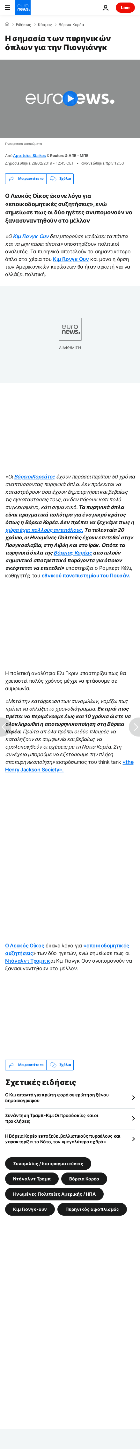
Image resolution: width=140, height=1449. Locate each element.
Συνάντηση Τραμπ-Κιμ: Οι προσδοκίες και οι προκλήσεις (51, 1118)
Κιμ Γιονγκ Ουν (31, 236)
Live (125, 7)
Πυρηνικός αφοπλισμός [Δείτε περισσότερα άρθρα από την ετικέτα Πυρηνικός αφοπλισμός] (92, 1209)
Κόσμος (45, 25)
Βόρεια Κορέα (71, 25)
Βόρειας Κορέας (73, 552)
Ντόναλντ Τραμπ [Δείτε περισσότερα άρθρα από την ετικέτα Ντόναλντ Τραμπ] (32, 1178)
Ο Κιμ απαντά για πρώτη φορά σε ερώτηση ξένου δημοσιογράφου (57, 1097)
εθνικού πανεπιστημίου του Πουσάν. (87, 575)
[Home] (7, 24)
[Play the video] (70, 99)
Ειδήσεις (23, 25)
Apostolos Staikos (29, 155)
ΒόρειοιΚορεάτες (34, 476)
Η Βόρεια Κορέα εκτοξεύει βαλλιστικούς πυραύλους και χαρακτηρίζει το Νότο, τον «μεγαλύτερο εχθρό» (62, 1138)
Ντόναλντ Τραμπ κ (27, 961)
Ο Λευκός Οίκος (24, 945)
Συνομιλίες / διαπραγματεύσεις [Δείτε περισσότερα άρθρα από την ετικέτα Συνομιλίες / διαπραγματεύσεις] (48, 1163)
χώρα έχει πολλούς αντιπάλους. (44, 530)
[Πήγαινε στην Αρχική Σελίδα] (23, 7)
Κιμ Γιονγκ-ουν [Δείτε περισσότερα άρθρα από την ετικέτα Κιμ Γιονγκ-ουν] (30, 1209)
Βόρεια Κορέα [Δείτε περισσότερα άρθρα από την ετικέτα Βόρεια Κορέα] (84, 1178)
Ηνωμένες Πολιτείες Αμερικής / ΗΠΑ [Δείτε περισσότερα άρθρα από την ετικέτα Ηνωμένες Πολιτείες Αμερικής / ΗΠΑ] (54, 1193)
